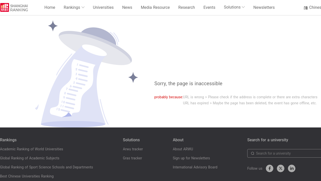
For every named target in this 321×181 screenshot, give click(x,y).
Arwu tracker (133, 149)
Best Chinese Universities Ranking (27, 176)
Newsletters (264, 7)
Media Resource (155, 7)
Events (209, 7)
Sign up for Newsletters (191, 158)
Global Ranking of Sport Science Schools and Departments (46, 167)
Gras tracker (132, 158)
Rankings (74, 7)
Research (186, 7)
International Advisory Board (195, 167)
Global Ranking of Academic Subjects (29, 158)
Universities (103, 7)
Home (49, 7)
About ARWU (183, 149)
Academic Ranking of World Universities (31, 149)
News (127, 7)
